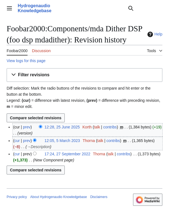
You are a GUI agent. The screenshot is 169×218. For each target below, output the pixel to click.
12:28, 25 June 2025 (62, 127)
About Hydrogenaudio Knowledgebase (58, 197)
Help (154, 34)
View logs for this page (26, 61)
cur (17, 140)
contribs (110, 127)
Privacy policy (17, 197)
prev (26, 127)
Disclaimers (98, 197)
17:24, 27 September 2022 (67, 154)
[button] (84, 75)
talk (97, 127)
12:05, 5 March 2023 (62, 140)
